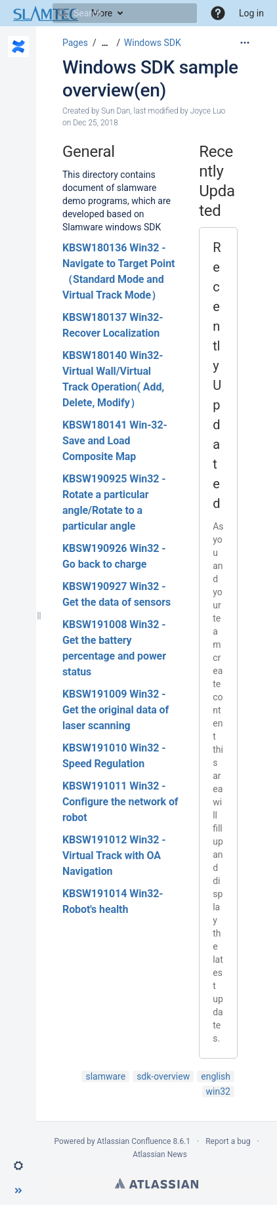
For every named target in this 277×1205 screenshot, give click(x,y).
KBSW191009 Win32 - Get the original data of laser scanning (115, 710)
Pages (75, 42)
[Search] (62, 13)
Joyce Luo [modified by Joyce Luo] (208, 111)
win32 (218, 1091)
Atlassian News (160, 1154)
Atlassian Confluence (134, 1141)
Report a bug (227, 1141)
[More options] (244, 43)
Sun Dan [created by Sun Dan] (115, 111)
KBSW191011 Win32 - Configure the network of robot (120, 802)
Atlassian (156, 1183)
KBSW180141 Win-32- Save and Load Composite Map (114, 441)
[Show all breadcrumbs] (105, 43)
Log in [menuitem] (251, 13)
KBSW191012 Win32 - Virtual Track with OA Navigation (113, 855)
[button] (217, 13)
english (215, 1076)
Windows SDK (152, 42)
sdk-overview (163, 1076)
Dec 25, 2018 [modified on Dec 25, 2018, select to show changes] (95, 122)
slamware (105, 1076)
